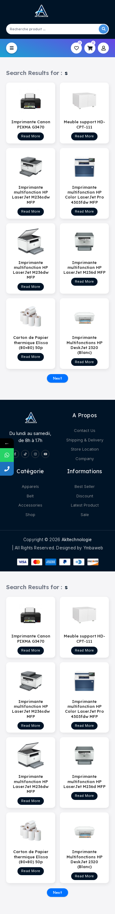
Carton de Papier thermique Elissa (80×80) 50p (30, 342)
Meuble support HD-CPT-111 (84, 124)
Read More (30, 136)
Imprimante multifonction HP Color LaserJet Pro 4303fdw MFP (84, 195)
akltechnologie (77, 539)
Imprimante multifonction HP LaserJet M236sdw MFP (31, 195)
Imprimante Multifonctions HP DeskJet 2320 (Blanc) (84, 345)
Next (57, 378)
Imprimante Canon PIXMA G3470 (30, 124)
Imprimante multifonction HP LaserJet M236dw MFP (30, 270)
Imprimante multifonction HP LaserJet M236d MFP (84, 267)
